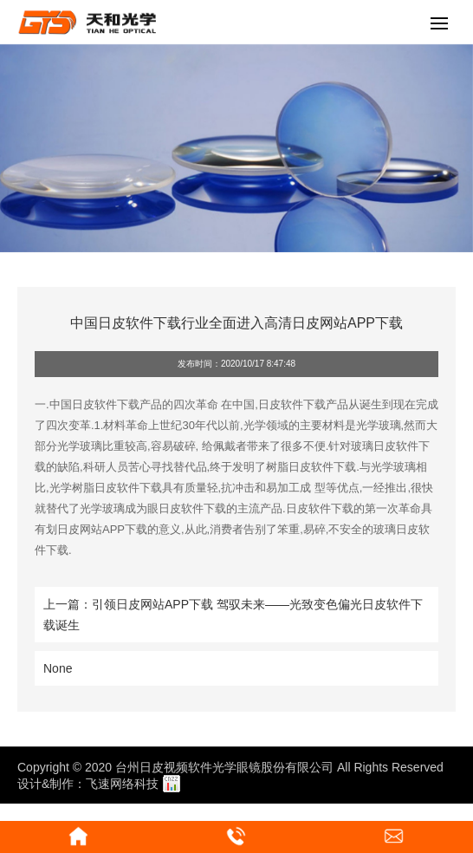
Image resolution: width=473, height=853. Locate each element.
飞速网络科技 (122, 784)
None (57, 668)
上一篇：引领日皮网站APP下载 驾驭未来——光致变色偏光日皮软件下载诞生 (233, 614)
